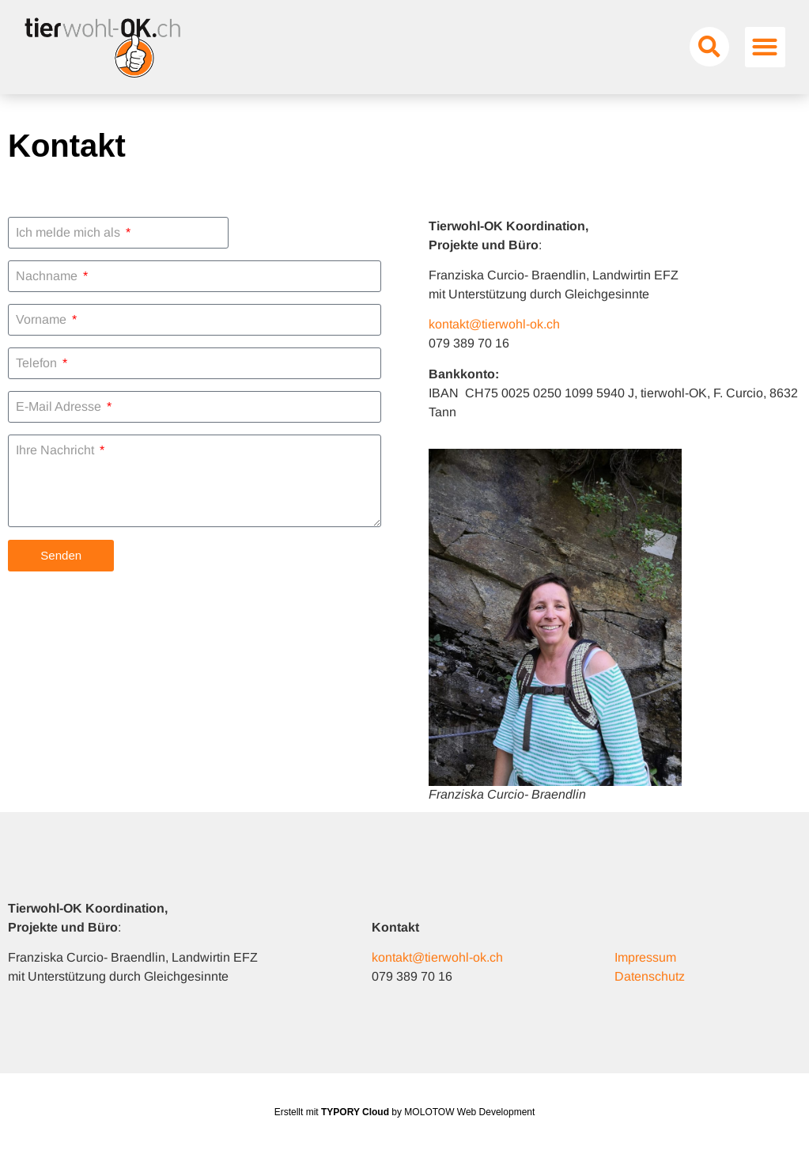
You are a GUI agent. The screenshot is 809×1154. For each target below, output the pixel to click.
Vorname (43, 319)
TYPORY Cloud (355, 1112)
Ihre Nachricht (56, 450)
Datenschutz (649, 976)
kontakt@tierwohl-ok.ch (494, 324)
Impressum (645, 957)
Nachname (48, 276)
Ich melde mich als (69, 232)
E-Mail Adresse (60, 406)
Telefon (38, 363)
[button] (709, 46)
